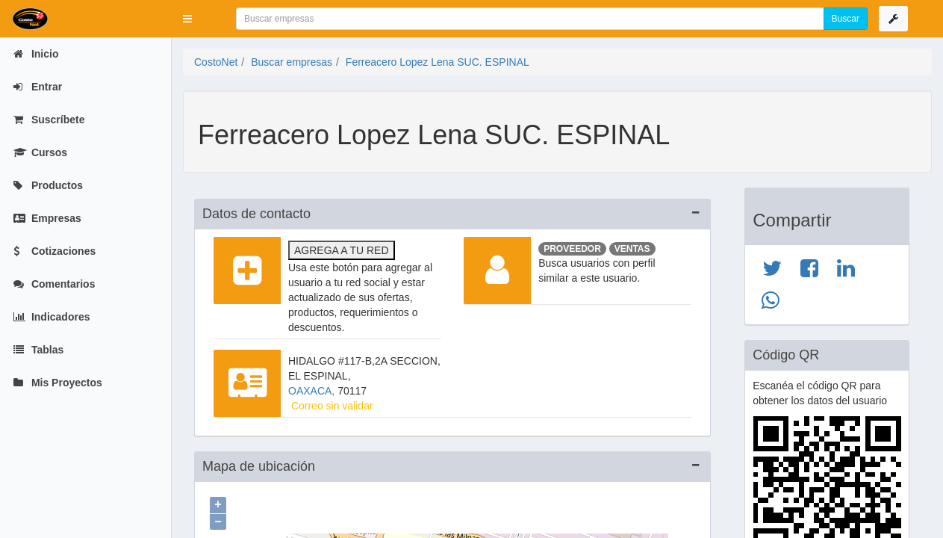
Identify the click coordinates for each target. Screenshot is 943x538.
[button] (187, 18)
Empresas (47, 218)
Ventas (632, 249)
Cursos (40, 152)
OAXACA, (312, 391)
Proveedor (572, 249)
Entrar (37, 87)
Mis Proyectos (57, 383)
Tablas (38, 350)
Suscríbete (48, 120)
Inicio (35, 54)
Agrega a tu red (341, 250)
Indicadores (51, 317)
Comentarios (54, 284)
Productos (48, 185)
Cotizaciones (54, 251)
